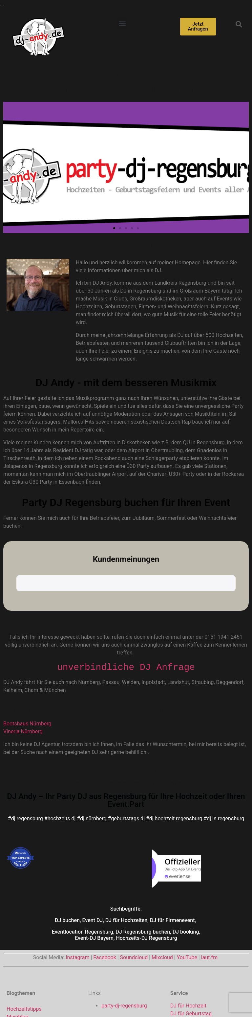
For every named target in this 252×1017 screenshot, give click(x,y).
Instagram (77, 888)
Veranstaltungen (26, 963)
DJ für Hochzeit (188, 936)
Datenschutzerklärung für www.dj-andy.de (132, 1001)
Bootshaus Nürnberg (27, 654)
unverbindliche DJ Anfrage (126, 597)
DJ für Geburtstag (191, 944)
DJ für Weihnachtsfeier (196, 952)
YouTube (187, 888)
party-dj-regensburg (124, 936)
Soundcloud (134, 888)
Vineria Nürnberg (23, 662)
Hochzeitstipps (24, 939)
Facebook (104, 888)
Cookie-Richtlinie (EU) (211, 1001)
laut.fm (209, 888)
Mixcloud (162, 888)
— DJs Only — (22, 970)
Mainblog (17, 947)
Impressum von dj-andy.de (46, 1001)
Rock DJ (180, 975)
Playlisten (18, 955)
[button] (122, 23)
